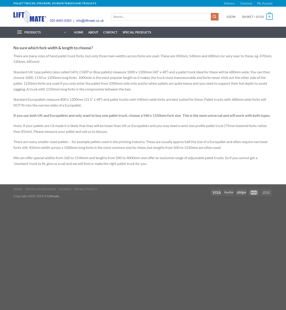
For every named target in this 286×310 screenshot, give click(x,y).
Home (78, 32)
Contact (110, 32)
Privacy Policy (85, 189)
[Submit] (215, 17)
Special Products (137, 32)
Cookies (65, 189)
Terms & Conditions (40, 189)
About (93, 32)
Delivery (229, 3)
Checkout (246, 3)
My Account (265, 3)
